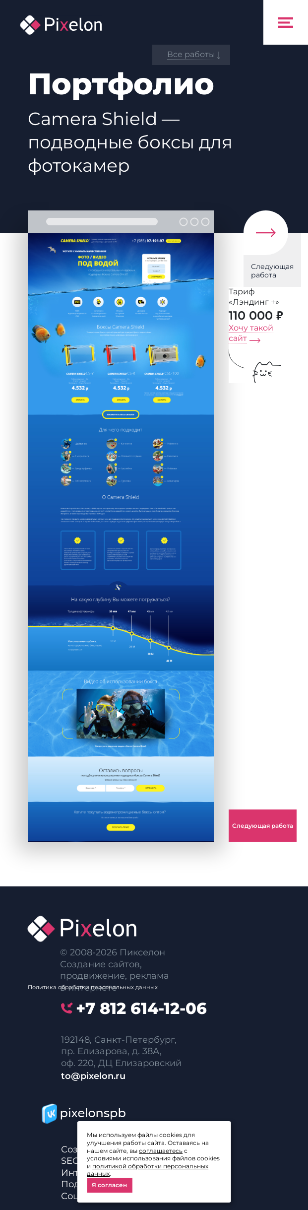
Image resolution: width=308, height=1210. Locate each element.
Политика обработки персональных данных (93, 987)
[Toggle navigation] (285, 22)
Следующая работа (272, 270)
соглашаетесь (161, 1150)
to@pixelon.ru (93, 1076)
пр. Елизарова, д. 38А (110, 1051)
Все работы (191, 54)
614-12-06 (141, 1008)
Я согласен (109, 1185)
